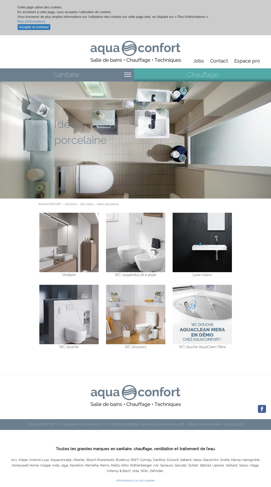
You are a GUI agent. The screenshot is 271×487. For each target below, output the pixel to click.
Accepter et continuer (34, 27)
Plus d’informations (31, 21)
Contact (219, 61)
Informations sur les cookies (135, 480)
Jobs (198, 61)
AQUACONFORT (50, 204)
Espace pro (247, 61)
